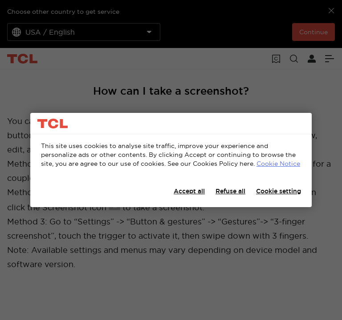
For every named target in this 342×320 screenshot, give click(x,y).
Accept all (189, 191)
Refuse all (230, 191)
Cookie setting (278, 191)
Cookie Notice (278, 164)
